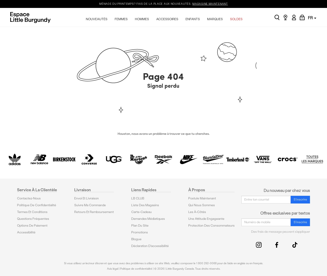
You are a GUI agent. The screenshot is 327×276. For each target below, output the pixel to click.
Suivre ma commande (90, 205)
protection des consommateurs (211, 226)
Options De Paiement (32, 226)
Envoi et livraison (86, 198)
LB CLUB (137, 198)
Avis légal (112, 268)
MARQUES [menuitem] (215, 19)
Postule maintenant (202, 198)
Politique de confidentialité (36, 205)
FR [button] (312, 17)
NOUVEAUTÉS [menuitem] (96, 19)
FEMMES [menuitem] (121, 19)
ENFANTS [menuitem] (193, 19)
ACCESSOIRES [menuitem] (167, 19)
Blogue (136, 239)
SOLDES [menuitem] (236, 19)
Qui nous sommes (201, 205)
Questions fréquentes (33, 219)
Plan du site (140, 226)
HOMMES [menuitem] (142, 19)
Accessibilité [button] (26, 232)
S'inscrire (300, 199)
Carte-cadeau (141, 212)
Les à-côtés (197, 212)
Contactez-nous (29, 198)
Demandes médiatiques (148, 219)
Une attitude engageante (206, 219)
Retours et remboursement (94, 212)
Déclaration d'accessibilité (150, 246)
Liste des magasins (145, 205)
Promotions (139, 232)
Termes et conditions (32, 212)
